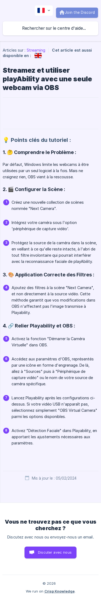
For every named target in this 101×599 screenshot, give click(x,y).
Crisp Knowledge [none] (59, 591)
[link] (38, 55)
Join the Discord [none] (80, 12)
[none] (44, 10)
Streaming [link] (36, 50)
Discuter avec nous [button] (55, 552)
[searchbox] (50, 28)
